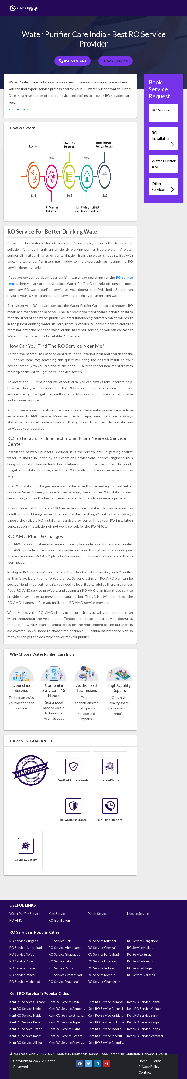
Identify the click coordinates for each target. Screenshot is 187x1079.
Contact (145, 1072)
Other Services (163, 186)
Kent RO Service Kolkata (144, 1009)
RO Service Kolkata (140, 948)
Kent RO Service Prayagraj (67, 1043)
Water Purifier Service (24, 914)
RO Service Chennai (102, 948)
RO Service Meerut (101, 975)
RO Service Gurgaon (23, 941)
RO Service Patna (61, 968)
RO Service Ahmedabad (66, 948)
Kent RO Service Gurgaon (27, 1002)
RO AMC (15, 920)
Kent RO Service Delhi (64, 1002)
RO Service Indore (101, 968)
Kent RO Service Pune (24, 1022)
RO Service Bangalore (142, 941)
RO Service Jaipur (61, 961)
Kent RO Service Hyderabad (27, 1009)
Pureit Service (97, 914)
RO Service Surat (139, 954)
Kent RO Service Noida (25, 1015)
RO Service (163, 113)
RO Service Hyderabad (25, 948)
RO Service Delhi (60, 941)
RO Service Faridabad (103, 954)
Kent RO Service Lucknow (106, 1022)
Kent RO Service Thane (25, 1029)
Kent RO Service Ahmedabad (67, 1009)
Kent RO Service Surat (142, 1015)
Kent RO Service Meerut (105, 1036)
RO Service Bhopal (140, 968)
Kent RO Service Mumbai (105, 1002)
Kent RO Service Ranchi (25, 1036)
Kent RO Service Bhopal (144, 1029)
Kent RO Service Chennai (105, 1009)
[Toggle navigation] (171, 8)
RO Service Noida (21, 954)
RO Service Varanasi (141, 975)
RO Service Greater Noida (67, 975)
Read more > (18, 109)
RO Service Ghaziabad (64, 954)
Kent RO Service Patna (65, 1029)
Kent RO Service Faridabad (106, 1015)
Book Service (115, 61)
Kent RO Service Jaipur (65, 1022)
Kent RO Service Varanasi (145, 1036)
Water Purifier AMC (164, 164)
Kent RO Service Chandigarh (106, 1043)
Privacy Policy (149, 1066)
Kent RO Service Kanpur (144, 1022)
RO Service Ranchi (22, 975)
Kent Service (57, 914)
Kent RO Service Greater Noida (67, 1036)
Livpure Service (138, 914)
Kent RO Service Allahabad (27, 1043)
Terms (157, 1061)
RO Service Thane (22, 968)
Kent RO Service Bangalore (145, 1002)
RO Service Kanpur (140, 961)
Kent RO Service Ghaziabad (67, 1015)
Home (143, 1061)
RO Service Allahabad (24, 982)
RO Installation (163, 138)
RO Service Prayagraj (64, 982)
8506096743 (72, 61)
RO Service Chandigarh (104, 982)
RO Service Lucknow (102, 961)
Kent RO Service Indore (104, 1029)
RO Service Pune (21, 961)
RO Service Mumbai (102, 941)
